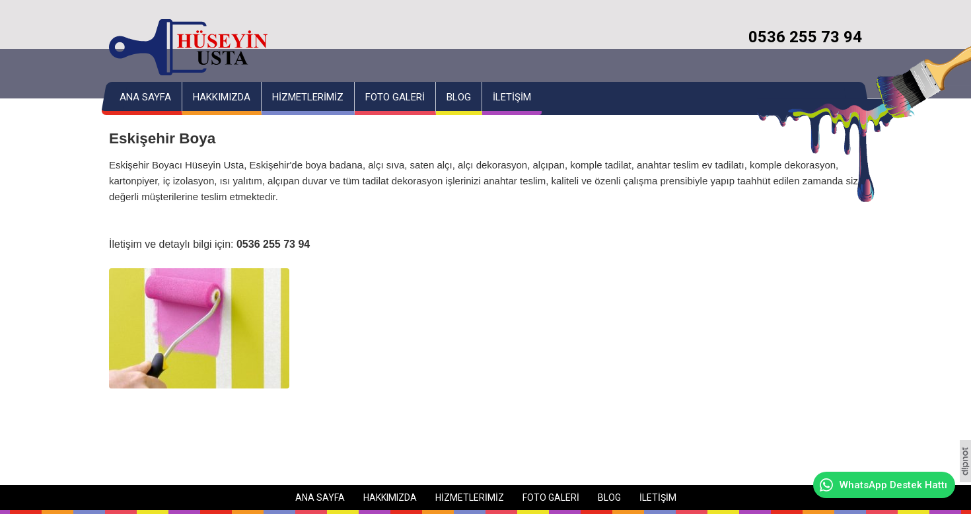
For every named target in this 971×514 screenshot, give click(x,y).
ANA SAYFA (145, 97)
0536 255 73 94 (805, 37)
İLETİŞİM (512, 97)
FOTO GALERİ (395, 97)
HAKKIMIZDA (221, 97)
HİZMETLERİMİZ (307, 97)
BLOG (459, 97)
